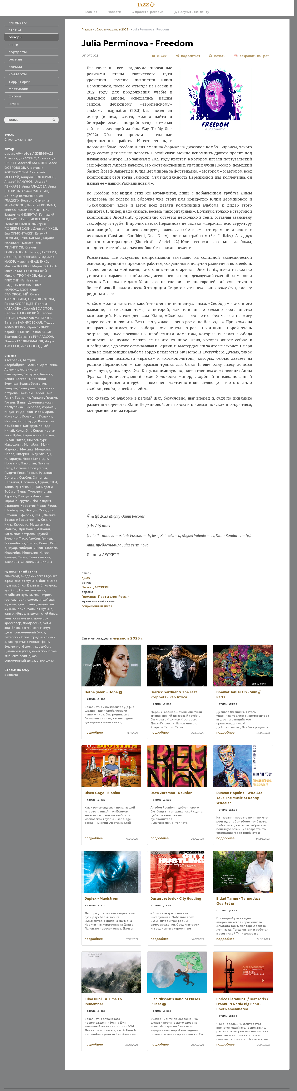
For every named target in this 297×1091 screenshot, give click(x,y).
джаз (18, 139)
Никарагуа (12, 459)
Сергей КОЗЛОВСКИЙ (21, 313)
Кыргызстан (32, 435)
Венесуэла (27, 388)
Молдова (42, 449)
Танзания (11, 562)
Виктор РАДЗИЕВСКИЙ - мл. (26, 210)
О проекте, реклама (148, 12)
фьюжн (27, 646)
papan (9, 153)
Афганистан (29, 369)
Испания (45, 416)
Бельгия (46, 374)
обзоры (100, 29)
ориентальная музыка (35, 609)
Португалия (37, 468)
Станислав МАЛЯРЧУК (34, 318)
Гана (49, 393)
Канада (44, 426)
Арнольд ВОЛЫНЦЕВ (20, 196)
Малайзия (31, 444)
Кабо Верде (27, 421)
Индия (9, 412)
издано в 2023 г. (119, 29)
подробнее (94, 732)
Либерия (26, 548)
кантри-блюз (14, 614)
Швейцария (13, 510)
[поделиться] (188, 56)
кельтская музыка (18, 618)
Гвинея (46, 538)
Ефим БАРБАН (30, 238)
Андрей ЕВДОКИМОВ (38, 177)
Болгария (22, 379)
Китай (9, 431)
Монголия (30, 553)
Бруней (42, 534)
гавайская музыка (18, 595)
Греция (51, 398)
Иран (49, 412)
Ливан (9, 440)
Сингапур (40, 477)
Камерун (30, 426)
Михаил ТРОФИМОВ (20, 275)
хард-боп (42, 646)
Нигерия (22, 454)
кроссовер (12, 623)
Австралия (12, 360)
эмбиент (11, 656)
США (53, 482)
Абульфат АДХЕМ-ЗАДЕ (35, 153)
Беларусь (31, 374)
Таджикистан (39, 557)
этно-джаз (45, 660)
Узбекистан (39, 496)
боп (14, 590)
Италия (10, 421)
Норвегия (11, 463)
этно (28, 139)
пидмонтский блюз (42, 614)
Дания (21, 402)
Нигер (44, 553)
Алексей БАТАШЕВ (33, 163)
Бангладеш (13, 374)
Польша (20, 468)
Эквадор (46, 510)
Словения (28, 482)
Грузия (9, 402)
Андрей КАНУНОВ (19, 182)
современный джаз (19, 660)
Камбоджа (12, 426)
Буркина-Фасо (15, 538)
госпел (9, 600)
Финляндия (42, 501)
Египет (32, 543)
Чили (52, 506)
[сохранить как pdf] (251, 56)
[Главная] (147, 5)
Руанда (10, 557)
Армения (11, 369)
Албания (43, 529)
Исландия (29, 416)
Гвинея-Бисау (14, 543)
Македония (13, 444)
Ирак (39, 412)
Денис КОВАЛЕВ (17, 224)
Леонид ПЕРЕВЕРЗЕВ (21, 257)
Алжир (33, 365)
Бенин (9, 379)
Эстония (11, 515)
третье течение (27, 642)
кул (7, 590)
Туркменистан (39, 491)
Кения (45, 520)
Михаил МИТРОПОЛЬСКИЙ (25, 271)
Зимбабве (32, 407)
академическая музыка (39, 576)
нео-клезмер (27, 600)
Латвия (48, 435)
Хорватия (28, 506)
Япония (46, 562)
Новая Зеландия (35, 459)
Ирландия (12, 416)
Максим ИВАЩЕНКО (32, 262)
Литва (20, 440)
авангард (11, 576)
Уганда (23, 496)
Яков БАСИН (42, 332)
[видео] (159, 56)
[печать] (217, 56)
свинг (37, 628)
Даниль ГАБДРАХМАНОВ (23, 341)
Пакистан (28, 463)
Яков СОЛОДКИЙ (34, 346)
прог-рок (41, 618)
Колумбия (23, 431)
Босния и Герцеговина (21, 520)
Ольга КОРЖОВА (41, 299)
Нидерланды (40, 454)
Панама (44, 463)
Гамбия (34, 538)
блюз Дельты (28, 585)
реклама (11, 675)
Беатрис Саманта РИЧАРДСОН (28, 337)
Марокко (11, 449)
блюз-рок (48, 585)
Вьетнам (26, 393)
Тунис (21, 491)
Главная (91, 12)
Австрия (29, 360)
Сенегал (10, 477)
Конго (43, 543)
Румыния (46, 473)
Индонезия (25, 412)
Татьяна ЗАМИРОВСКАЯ (23, 322)
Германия (22, 398)
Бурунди (11, 384)
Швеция (31, 510)
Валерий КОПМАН (41, 205)
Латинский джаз (32, 590)
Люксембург (36, 440)
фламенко (12, 646)
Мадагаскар (39, 524)
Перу (8, 468)
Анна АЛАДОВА (34, 186)
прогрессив (32, 623)
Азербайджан (15, 365)
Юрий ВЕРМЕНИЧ (17, 332)
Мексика (27, 449)
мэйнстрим (42, 595)
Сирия (22, 557)
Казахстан (46, 421)
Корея (38, 431)
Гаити (8, 398)
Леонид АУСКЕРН (42, 252)
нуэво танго (27, 604)
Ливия (39, 548)
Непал (9, 454)
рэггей (26, 628)
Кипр (8, 524)
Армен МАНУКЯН (34, 191)
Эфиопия (26, 515)
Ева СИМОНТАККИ (18, 233)
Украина (11, 501)
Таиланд (11, 487)
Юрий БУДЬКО (38, 327)
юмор (14, 103)
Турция (10, 496)
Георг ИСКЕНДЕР (34, 219)
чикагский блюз (44, 651)
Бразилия (39, 379)
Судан (43, 482)
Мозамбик (12, 553)
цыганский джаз (17, 651)
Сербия (25, 477)
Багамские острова (19, 534)
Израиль (48, 407)
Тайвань (26, 487)
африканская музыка (20, 581)
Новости (114, 12)
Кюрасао (21, 524)
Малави (51, 548)
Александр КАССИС (20, 158)
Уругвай (25, 501)
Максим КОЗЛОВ (17, 266)
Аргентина (48, 365)
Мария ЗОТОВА (44, 266)
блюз (8, 139)
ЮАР (38, 515)
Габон (39, 393)
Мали (45, 444)
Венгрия (10, 388)
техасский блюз (17, 637)
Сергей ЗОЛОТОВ (38, 308)
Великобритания (32, 384)
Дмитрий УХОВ (45, 229)
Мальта (10, 529)
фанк (45, 642)
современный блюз (29, 632)
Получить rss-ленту (191, 12)
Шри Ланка (26, 529)
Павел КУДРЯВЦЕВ (19, 304)
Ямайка (50, 515)
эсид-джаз (28, 656)
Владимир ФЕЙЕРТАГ (21, 215)
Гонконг (38, 398)
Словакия (11, 482)
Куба (17, 435)
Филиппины (30, 562)
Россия (31, 473)
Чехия (41, 506)
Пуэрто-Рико (14, 473)
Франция (11, 506)
